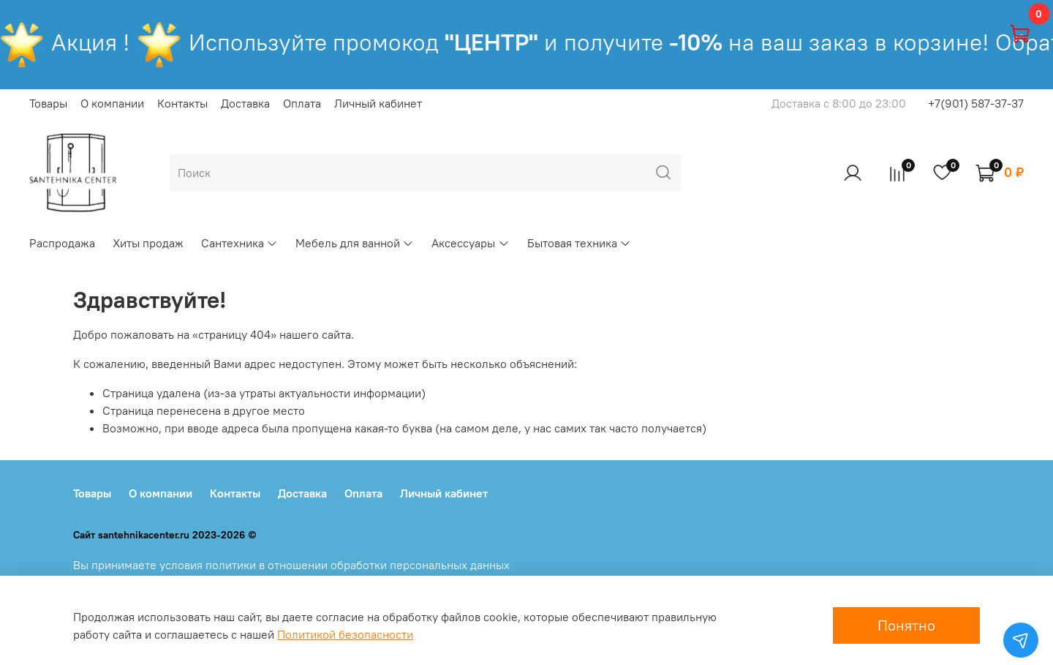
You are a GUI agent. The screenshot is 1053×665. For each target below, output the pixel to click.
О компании (112, 103)
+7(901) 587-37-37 (976, 103)
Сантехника (239, 243)
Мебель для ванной (354, 243)
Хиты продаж (148, 243)
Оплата (302, 103)
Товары (48, 103)
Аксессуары (470, 243)
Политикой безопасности (345, 634)
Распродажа (62, 243)
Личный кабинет (378, 103)
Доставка (245, 103)
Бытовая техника (579, 243)
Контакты (182, 103)
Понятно (906, 625)
